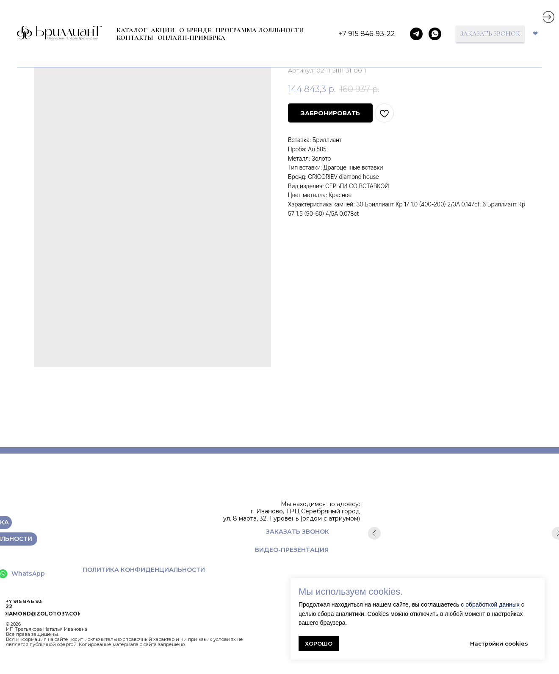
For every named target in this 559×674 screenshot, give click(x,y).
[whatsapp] (435, 34)
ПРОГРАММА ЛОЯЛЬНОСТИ (260, 30)
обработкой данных (492, 604)
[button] (490, 33)
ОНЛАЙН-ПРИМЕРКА (191, 38)
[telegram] (416, 34)
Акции (163, 30)
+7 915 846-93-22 (366, 34)
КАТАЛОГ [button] (131, 30)
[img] (548, 17)
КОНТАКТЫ (134, 38)
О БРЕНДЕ (195, 30)
